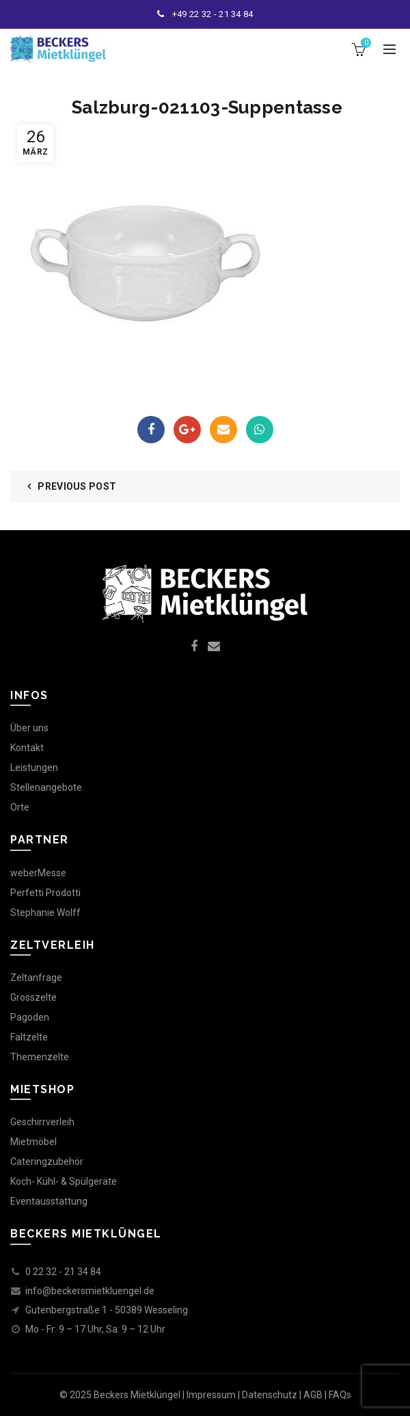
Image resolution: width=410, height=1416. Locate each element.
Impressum (211, 1394)
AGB (313, 1394)
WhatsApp (259, 429)
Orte (19, 807)
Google (186, 429)
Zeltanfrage (36, 977)
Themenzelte (39, 1056)
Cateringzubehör (46, 1161)
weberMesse (38, 872)
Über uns (29, 727)
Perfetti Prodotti (45, 892)
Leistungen (34, 767)
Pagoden (29, 1017)
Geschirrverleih (42, 1121)
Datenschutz (269, 1394)
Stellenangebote (46, 787)
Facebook (151, 429)
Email (223, 429)
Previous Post (77, 486)
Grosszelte (33, 997)
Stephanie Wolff (45, 912)
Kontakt (27, 747)
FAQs (340, 1394)
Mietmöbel (33, 1141)
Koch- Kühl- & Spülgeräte (63, 1181)
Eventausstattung (48, 1201)
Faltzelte (29, 1037)
